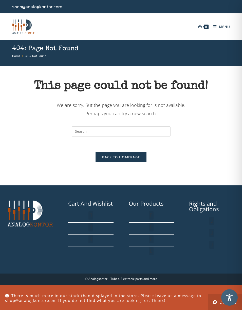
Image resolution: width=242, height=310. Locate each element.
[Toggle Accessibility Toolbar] (229, 297)
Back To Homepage (121, 157)
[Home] (16, 55)
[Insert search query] (121, 131)
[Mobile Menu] (220, 27)
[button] (90, 215)
